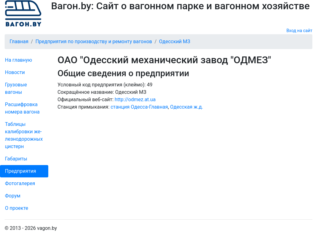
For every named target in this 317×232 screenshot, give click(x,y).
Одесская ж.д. (186, 107)
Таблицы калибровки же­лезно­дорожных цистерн (24, 135)
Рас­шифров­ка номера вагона (22, 108)
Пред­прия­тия (20, 171)
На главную (18, 60)
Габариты (16, 159)
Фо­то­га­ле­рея (20, 183)
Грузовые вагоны (16, 88)
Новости (15, 72)
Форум (12, 196)
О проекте (16, 208)
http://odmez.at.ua (135, 99)
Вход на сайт (299, 30)
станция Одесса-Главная (139, 107)
